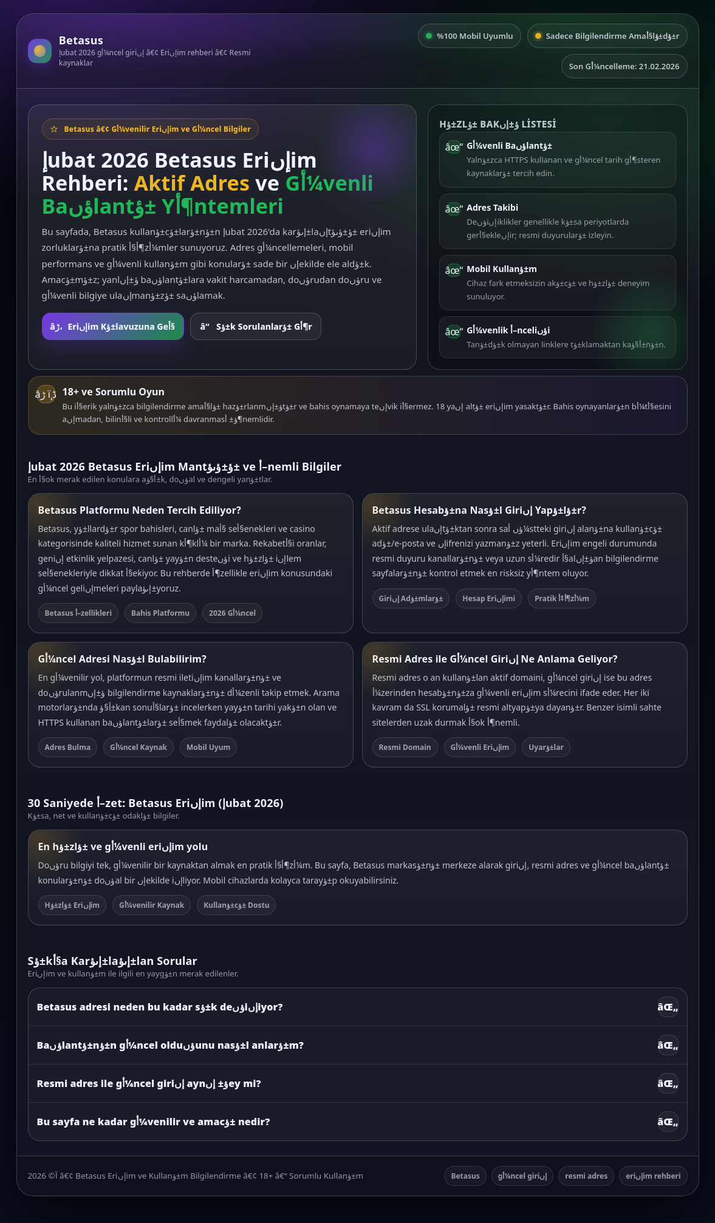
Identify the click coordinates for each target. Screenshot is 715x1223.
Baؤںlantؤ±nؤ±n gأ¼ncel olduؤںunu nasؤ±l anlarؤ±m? (358, 1045)
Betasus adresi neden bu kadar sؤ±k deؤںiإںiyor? (358, 1006)
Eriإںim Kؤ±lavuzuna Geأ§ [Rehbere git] (112, 326)
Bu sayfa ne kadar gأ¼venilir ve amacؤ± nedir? (358, 1121)
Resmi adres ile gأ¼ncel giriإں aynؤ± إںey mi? (358, 1083)
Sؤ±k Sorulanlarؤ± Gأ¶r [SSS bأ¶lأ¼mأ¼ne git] (255, 326)
